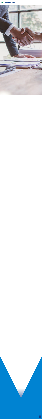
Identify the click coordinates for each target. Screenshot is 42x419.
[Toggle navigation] (39, 2)
